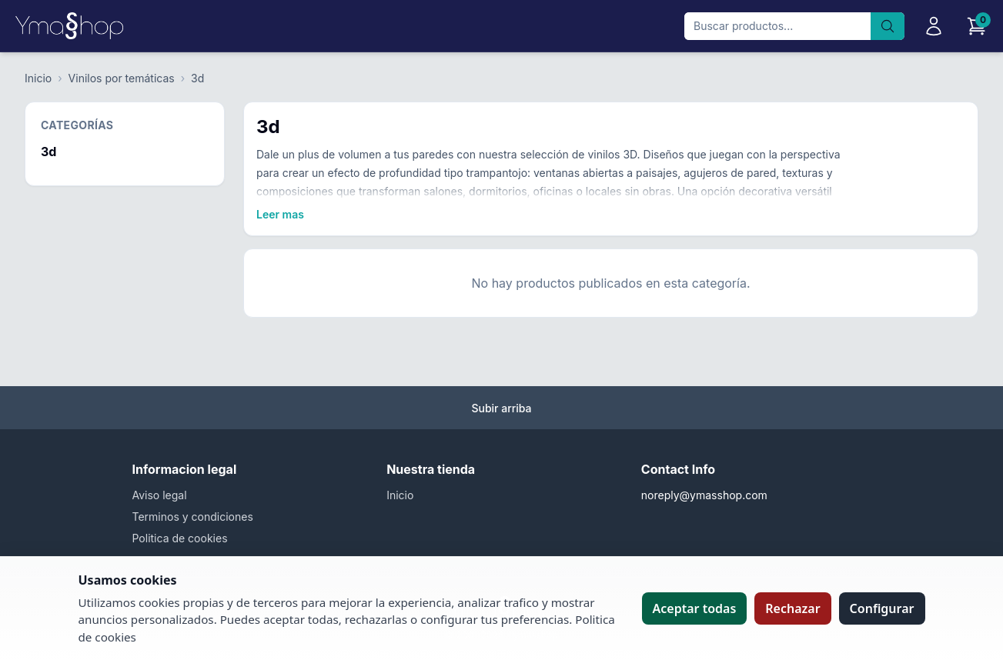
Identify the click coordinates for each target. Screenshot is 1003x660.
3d (197, 78)
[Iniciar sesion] (933, 26)
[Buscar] (887, 26)
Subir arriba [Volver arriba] (501, 408)
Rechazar (792, 608)
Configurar (882, 608)
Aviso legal (159, 495)
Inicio (38, 78)
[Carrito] (977, 26)
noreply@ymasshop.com (704, 495)
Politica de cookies (180, 538)
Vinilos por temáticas (122, 78)
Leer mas (280, 214)
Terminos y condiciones (192, 516)
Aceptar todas (695, 608)
